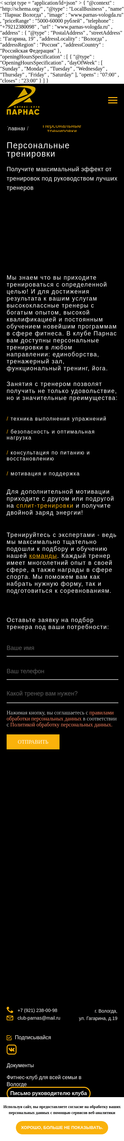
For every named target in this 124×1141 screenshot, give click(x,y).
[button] (49, 1093)
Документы (20, 1065)
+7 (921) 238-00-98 (37, 1010)
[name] (62, 648)
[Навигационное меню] (112, 100)
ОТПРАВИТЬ (33, 742)
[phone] (62, 671)
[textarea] (62, 695)
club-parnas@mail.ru (39, 1018)
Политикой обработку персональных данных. (61, 724)
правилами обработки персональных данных (60, 715)
